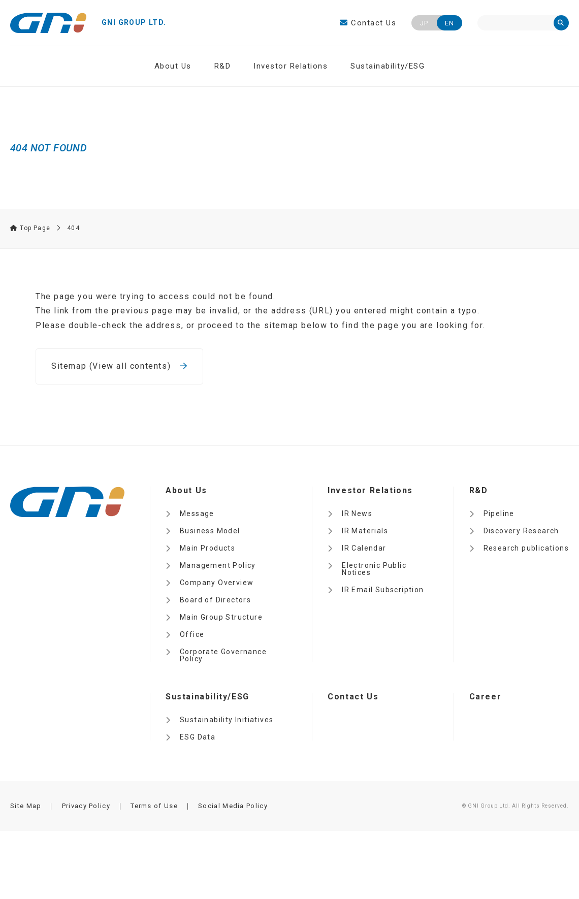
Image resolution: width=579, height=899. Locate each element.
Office (192, 634)
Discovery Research (521, 530)
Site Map (25, 806)
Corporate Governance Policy (223, 655)
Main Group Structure (221, 617)
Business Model (210, 530)
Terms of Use (154, 806)
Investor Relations (290, 66)
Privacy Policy (86, 806)
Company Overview (216, 582)
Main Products (207, 548)
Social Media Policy (233, 806)
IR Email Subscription (383, 589)
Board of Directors (215, 599)
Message (197, 513)
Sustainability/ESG (387, 66)
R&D (222, 66)
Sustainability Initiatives (226, 719)
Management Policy (218, 565)
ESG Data (197, 737)
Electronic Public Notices (374, 569)
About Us (172, 66)
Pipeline (499, 513)
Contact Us (368, 22)
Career (485, 696)
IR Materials (365, 530)
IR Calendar (364, 548)
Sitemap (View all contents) (119, 366)
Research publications (526, 548)
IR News (357, 513)
